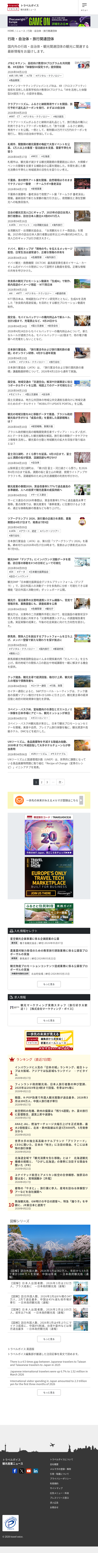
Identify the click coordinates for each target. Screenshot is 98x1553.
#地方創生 (58, 116)
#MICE (34, 156)
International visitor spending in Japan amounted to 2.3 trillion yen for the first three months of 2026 (48, 1382)
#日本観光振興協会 (38, 571)
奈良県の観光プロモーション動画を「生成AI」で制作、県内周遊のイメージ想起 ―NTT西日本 (40, 282)
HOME (11, 30)
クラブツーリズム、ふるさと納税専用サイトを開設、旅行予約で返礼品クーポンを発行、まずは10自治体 (40, 105)
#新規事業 (36, 188)
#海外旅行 (57, 224)
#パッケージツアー (49, 531)
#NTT (19, 293)
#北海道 (45, 156)
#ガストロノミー (39, 717)
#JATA (12, 224)
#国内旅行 (44, 648)
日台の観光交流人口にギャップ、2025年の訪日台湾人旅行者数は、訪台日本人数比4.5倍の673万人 (39, 214)
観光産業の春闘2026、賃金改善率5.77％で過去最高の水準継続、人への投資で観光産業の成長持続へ (39, 488)
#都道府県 (60, 293)
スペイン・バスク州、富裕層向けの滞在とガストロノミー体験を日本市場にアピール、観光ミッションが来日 (40, 711)
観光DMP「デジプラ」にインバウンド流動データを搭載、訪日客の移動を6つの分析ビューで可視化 (39, 561)
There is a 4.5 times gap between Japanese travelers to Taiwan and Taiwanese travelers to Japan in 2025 (48, 1363)
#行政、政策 (56, 685)
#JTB (29, 75)
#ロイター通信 (38, 685)
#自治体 (46, 394)
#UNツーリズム (39, 753)
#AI (10, 293)
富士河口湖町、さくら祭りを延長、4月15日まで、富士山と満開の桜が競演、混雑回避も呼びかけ (40, 455)
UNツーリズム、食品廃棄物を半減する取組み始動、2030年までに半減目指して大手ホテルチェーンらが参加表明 (39, 745)
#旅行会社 (54, 361)
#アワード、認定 (27, 531)
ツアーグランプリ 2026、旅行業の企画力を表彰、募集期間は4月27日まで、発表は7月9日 (39, 520)
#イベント (24, 224)
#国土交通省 (37, 325)
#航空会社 (53, 325)
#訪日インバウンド (19, 576)
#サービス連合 (38, 494)
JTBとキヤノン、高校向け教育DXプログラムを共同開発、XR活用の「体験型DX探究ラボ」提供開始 (39, 65)
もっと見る (49, 984)
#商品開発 (14, 80)
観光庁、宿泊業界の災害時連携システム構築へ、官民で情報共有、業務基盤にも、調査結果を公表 (40, 601)
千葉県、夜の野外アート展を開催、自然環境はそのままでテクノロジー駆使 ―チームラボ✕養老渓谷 (40, 181)
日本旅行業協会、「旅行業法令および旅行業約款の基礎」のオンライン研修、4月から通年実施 (39, 351)
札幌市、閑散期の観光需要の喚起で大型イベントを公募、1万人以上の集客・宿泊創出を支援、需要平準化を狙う (39, 147)
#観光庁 (49, 608)
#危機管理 (36, 257)
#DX (11, 571)
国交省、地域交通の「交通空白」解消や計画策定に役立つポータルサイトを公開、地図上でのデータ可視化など (40, 383)
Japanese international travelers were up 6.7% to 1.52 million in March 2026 (49, 1372)
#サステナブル (58, 753)
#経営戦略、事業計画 (42, 426)
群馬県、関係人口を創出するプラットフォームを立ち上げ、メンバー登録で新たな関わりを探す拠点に (40, 638)
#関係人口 (14, 653)
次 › (61, 782)
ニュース (20, 30)
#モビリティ (15, 394)
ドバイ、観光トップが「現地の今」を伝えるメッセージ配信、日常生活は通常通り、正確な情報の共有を (40, 250)
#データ (21, 571)
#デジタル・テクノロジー (49, 75)
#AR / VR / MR (16, 75)
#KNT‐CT (14, 116)
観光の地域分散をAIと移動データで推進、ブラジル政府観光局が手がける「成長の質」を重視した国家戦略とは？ (40, 417)
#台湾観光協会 (40, 224)
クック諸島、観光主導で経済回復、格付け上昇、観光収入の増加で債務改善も (40, 679)
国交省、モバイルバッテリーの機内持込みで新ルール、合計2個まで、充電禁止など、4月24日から (40, 318)
